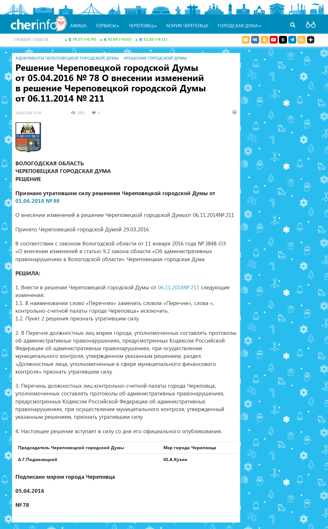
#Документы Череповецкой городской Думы (67, 58)
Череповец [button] (143, 25)
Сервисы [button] (107, 25)
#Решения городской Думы (155, 58)
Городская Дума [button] (239, 25)
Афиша (78, 25)
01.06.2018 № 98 (37, 200)
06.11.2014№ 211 (178, 287)
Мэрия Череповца (187, 25)
